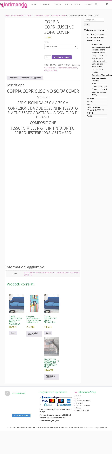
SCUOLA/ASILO (93, 107)
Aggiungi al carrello (62, 57)
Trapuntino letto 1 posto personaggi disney (99, 92)
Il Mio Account (72, 4)
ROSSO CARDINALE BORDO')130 (61, 273)
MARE (89, 101)
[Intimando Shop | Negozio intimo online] (13, 5)
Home (33, 4)
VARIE (89, 116)
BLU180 (26, 273)
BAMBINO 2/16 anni (95, 37)
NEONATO (91, 104)
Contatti (88, 4)
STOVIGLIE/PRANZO (95, 110)
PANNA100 (45, 273)
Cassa (78, 398)
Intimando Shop (19, 427)
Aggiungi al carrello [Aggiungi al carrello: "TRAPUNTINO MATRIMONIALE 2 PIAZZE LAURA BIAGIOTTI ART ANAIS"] (50, 377)
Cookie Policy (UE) (82, 410)
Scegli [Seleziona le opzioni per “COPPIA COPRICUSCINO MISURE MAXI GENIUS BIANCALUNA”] (13, 333)
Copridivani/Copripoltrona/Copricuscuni (49, 15)
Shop (57, 4)
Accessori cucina (98, 52)
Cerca (87, 24)
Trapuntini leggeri (99, 86)
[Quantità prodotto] (47, 57)
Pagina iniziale (10, 15)
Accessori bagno (98, 50)
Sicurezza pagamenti (83, 401)
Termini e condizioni (83, 405)
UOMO (90, 113)
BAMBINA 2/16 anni (95, 34)
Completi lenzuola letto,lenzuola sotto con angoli (99, 58)
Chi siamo (45, 4)
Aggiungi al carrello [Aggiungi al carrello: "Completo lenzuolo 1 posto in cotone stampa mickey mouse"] (32, 334)
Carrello (78, 396)
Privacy (78, 408)
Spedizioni (79, 403)
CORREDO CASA (24, 15)
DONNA (90, 99)
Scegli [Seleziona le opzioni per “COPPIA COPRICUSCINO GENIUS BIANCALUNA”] (48, 333)
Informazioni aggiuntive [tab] (31, 78)
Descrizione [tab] (13, 78)
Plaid (94, 83)
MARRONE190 (35, 273)
